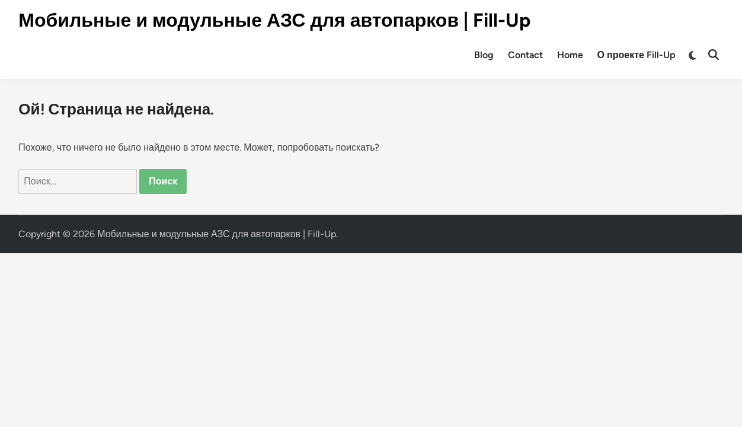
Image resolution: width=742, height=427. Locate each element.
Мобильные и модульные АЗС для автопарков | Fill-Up (274, 20)
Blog (484, 54)
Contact (525, 54)
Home (570, 54)
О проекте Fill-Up (636, 54)
